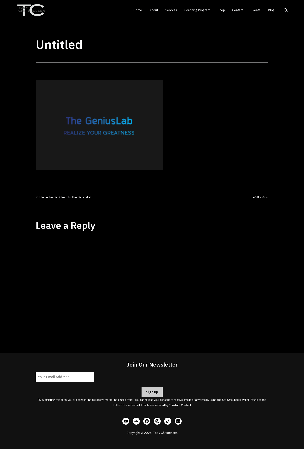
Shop (221, 10)
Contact (237, 10)
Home (137, 10)
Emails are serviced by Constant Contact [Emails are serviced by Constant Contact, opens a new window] (166, 405)
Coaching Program (197, 10)
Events (255, 10)
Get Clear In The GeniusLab (73, 197)
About (153, 10)
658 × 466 (260, 197)
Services (171, 10)
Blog (271, 10)
